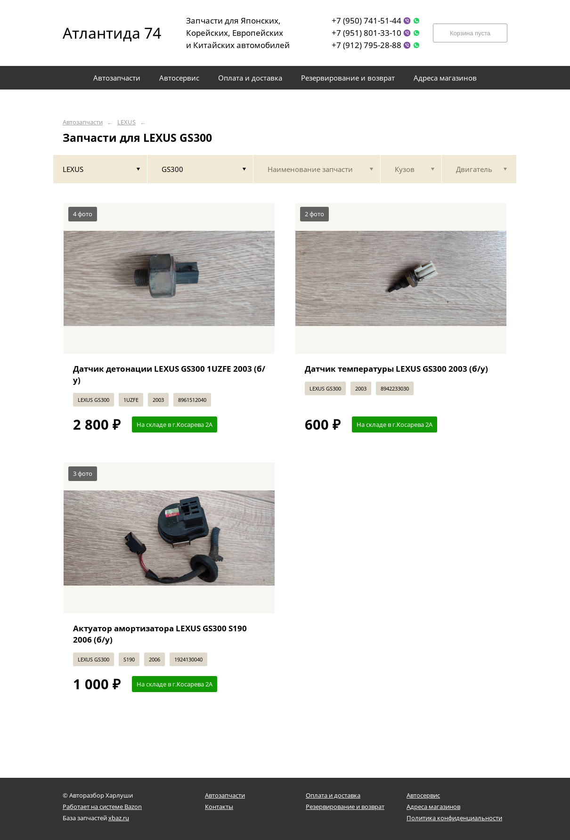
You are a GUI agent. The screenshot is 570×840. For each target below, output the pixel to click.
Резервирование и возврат (345, 806)
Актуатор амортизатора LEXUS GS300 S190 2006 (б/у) (160, 634)
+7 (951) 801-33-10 (366, 32)
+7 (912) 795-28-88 (366, 45)
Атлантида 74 (105, 33)
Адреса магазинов (433, 806)
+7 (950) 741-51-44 (366, 20)
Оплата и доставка (333, 795)
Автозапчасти (83, 122)
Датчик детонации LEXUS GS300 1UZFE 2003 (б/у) (169, 374)
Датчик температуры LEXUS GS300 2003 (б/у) (396, 368)
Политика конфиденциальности (454, 818)
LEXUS (126, 122)
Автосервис (423, 795)
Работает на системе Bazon (102, 806)
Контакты (219, 806)
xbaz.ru (118, 818)
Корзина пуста (470, 33)
